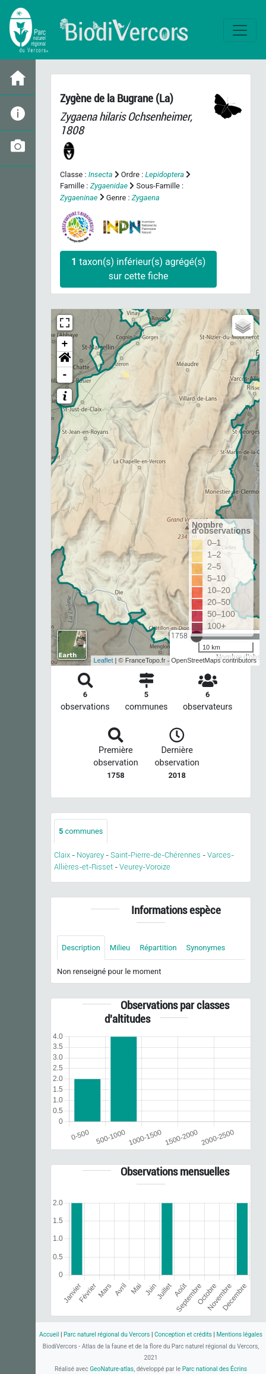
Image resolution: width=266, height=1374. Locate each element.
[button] (64, 359)
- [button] (65, 375)
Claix (62, 854)
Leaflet (103, 660)
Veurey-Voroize (144, 866)
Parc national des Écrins (214, 1369)
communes (81, 831)
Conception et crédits (183, 1334)
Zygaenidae (109, 185)
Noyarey (90, 854)
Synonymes (206, 947)
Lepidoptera (164, 174)
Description (81, 947)
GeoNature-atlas (112, 1369)
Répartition (158, 947)
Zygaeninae (78, 197)
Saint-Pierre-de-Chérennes (155, 854)
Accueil (49, 1334)
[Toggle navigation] (239, 30)
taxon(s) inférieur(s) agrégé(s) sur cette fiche (138, 269)
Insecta (100, 174)
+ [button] (65, 344)
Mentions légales (239, 1334)
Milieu (120, 947)
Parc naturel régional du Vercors (107, 1334)
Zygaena (146, 197)
